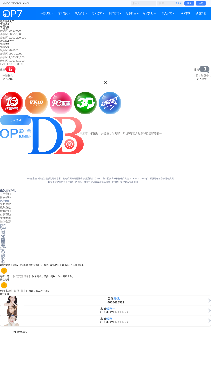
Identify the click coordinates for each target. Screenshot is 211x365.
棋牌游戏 (114, 13)
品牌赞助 (148, 13)
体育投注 (46, 13)
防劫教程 (5, 218)
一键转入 (8, 75)
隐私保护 (5, 204)
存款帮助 (5, 214)
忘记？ (178, 3)
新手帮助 (5, 197)
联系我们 (5, 211)
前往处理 (6, 279)
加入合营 (167, 13)
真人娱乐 (80, 13)
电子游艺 (97, 13)
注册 (201, 3)
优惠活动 (201, 13)
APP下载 (185, 13)
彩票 (131, 13)
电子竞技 (63, 13)
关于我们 (5, 193)
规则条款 (5, 207)
